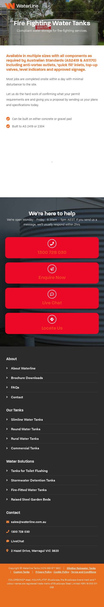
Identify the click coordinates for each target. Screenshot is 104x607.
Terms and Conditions (83, 572)
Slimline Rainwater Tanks (81, 568)
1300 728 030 (52, 252)
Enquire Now (52, 277)
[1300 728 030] (52, 243)
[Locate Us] (52, 319)
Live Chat (52, 303)
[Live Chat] (52, 294)
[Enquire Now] (52, 268)
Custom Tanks (22, 572)
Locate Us (52, 328)
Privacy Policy (44, 572)
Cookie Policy (61, 572)
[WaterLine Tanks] (22, 5)
